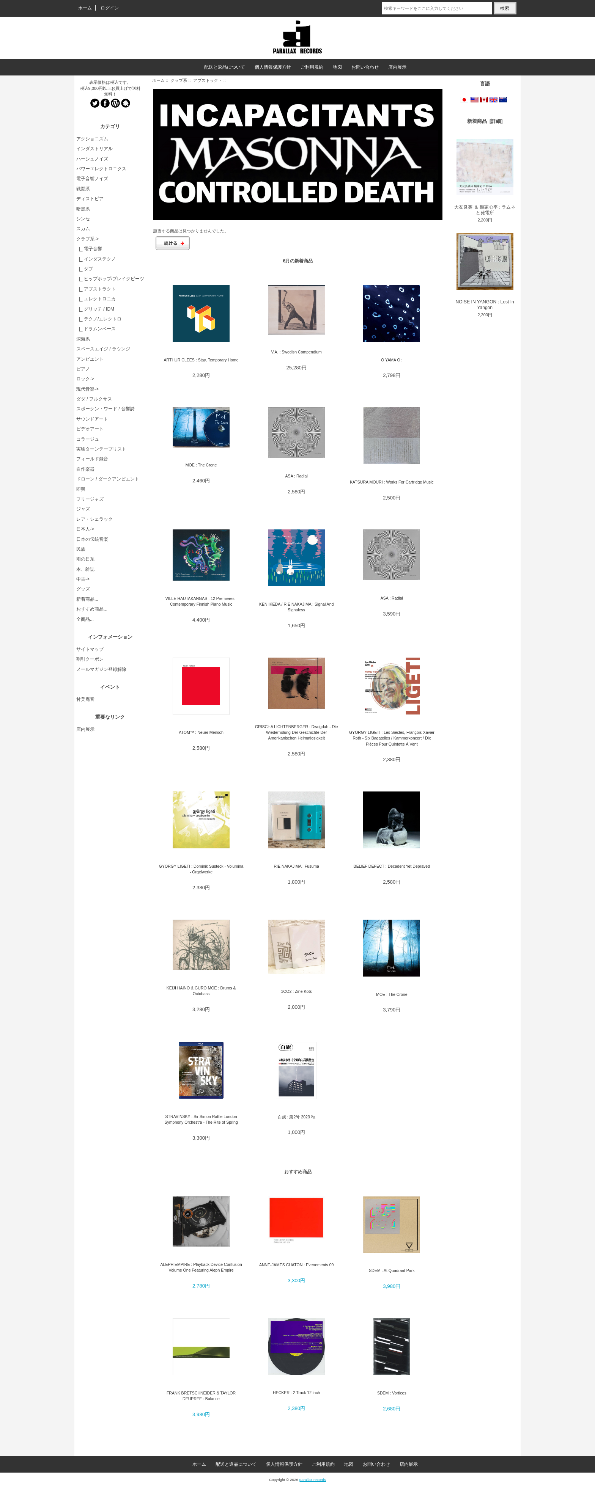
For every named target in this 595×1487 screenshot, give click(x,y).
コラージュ (87, 439)
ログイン (110, 8)
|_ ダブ (84, 269)
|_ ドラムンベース (96, 328)
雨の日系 (85, 559)
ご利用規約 (312, 67)
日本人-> (85, 529)
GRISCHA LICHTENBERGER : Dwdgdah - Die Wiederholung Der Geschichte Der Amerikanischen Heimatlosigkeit (296, 732)
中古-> (83, 579)
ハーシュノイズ (92, 159)
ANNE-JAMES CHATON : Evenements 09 (296, 1264)
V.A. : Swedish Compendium (296, 352)
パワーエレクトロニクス (101, 168)
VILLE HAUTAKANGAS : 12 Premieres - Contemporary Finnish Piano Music (201, 601)
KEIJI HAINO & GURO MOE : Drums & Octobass (201, 991)
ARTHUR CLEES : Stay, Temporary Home (201, 360)
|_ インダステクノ (96, 259)
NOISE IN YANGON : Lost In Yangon (485, 271)
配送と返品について (224, 67)
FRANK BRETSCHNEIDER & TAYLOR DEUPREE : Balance (201, 1396)
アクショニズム (92, 138)
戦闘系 (83, 189)
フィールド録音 (92, 459)
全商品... (85, 619)
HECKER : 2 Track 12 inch (296, 1392)
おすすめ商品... (91, 609)
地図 (337, 67)
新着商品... (87, 599)
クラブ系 (178, 80)
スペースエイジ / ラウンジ (103, 349)
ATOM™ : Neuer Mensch (201, 732)
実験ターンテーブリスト (101, 449)
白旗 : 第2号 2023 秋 (296, 1117)
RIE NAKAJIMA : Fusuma (296, 866)
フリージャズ (90, 499)
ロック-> (85, 379)
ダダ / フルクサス (94, 399)
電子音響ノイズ (92, 178)
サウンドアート (92, 419)
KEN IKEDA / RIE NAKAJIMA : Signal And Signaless (296, 607)
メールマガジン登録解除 (101, 669)
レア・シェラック (94, 519)
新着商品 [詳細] (485, 121)
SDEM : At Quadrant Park (391, 1270)
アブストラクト (207, 80)
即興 (80, 489)
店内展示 (397, 67)
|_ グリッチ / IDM (95, 309)
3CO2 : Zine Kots (296, 991)
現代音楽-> (87, 389)
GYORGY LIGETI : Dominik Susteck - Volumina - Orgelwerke (201, 869)
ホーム (85, 8)
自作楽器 (85, 469)
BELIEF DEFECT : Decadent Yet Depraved (392, 866)
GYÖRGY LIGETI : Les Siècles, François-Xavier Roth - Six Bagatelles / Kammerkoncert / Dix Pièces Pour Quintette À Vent (391, 738)
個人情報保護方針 (273, 67)
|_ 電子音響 (89, 248)
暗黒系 (83, 209)
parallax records (312, 1480)
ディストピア (90, 198)
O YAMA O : (391, 360)
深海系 (83, 339)
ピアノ (83, 369)
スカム (83, 228)
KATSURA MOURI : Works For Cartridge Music (392, 482)
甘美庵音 (85, 699)
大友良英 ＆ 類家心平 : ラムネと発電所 (484, 177)
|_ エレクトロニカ (96, 298)
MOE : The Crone (201, 465)
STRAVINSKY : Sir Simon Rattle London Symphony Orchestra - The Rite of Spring (201, 1119)
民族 (80, 549)
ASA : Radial (296, 476)
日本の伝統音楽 (92, 539)
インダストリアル (94, 148)
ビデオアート (90, 429)
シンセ (83, 218)
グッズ (83, 589)
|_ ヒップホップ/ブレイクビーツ (110, 278)
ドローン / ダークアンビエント (107, 479)
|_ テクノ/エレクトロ (98, 319)
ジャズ (83, 509)
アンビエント (90, 359)
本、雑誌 (85, 569)
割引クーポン (90, 659)
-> (87, 239)
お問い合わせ (365, 67)
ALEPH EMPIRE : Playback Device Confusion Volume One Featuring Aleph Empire (201, 1267)
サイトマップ (90, 649)
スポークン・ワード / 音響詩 (105, 408)
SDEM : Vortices (391, 1393)
